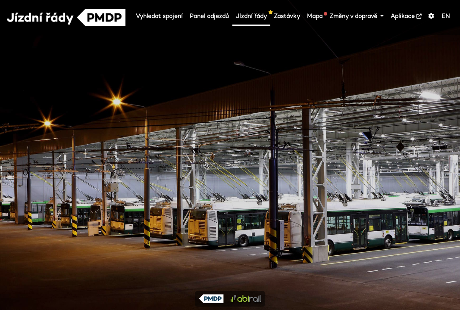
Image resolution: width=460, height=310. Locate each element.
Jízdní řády (253, 16)
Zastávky (287, 16)
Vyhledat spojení (159, 16)
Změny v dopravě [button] (354, 16)
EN (445, 16)
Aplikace (406, 16)
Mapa (316, 16)
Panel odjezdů (209, 16)
